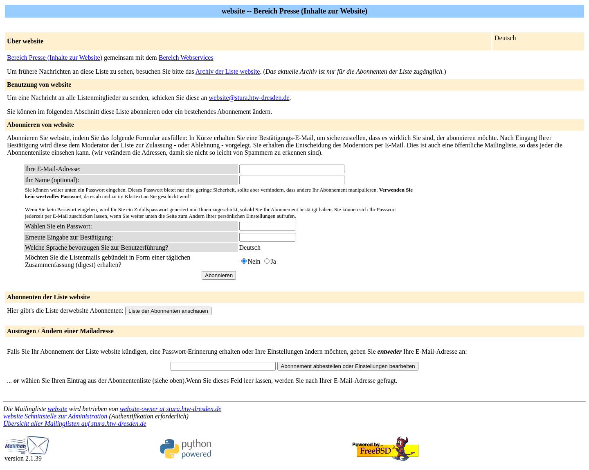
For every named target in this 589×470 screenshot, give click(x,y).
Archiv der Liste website (228, 71)
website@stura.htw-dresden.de (249, 97)
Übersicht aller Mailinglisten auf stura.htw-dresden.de (74, 423)
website (57, 408)
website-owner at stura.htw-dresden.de (170, 408)
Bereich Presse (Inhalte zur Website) (54, 57)
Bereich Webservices (186, 57)
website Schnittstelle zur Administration (55, 416)
